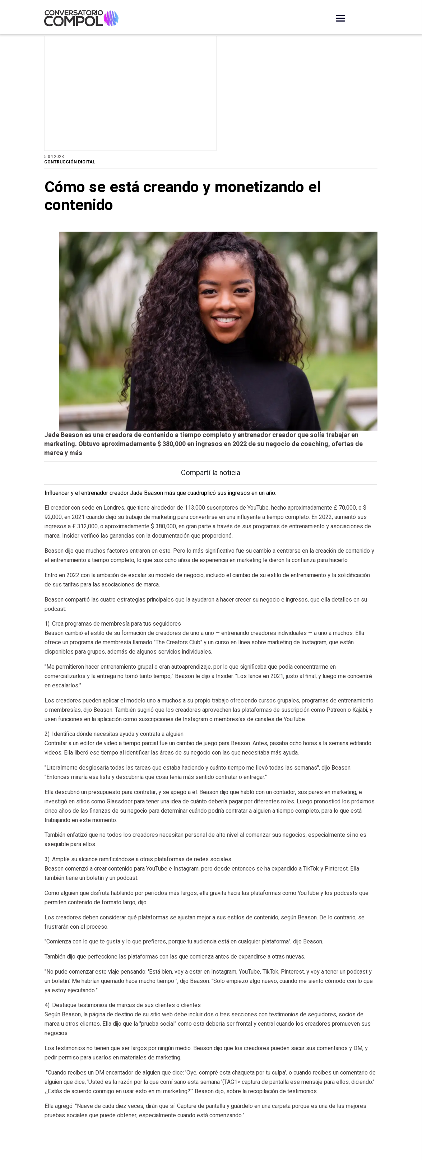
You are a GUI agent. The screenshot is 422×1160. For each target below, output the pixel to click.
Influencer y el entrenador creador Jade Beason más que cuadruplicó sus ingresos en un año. (160, 511)
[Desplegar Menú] (340, 18)
